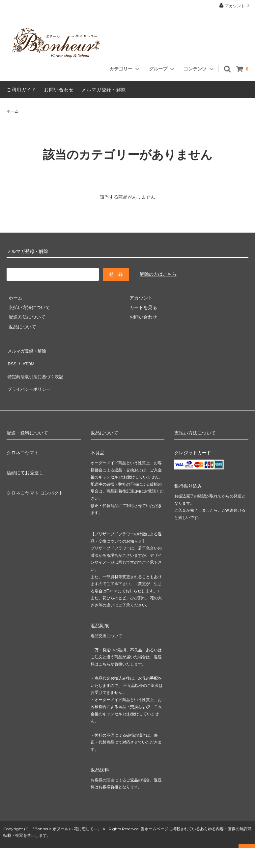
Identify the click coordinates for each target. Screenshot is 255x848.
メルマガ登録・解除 (104, 89)
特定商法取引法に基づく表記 (37, 369)
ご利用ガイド (21, 89)
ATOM (26, 359)
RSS (11, 359)
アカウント (235, 5)
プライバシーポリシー (30, 378)
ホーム (12, 111)
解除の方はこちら (158, 274)
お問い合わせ (59, 89)
